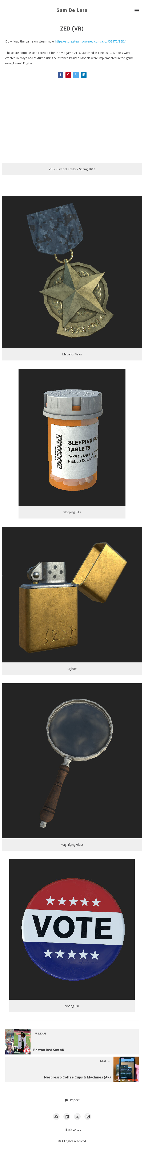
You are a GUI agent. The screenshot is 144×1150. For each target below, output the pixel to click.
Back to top (73, 1129)
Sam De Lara (72, 10)
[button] (72, 1100)
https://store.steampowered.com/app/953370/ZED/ (90, 41)
